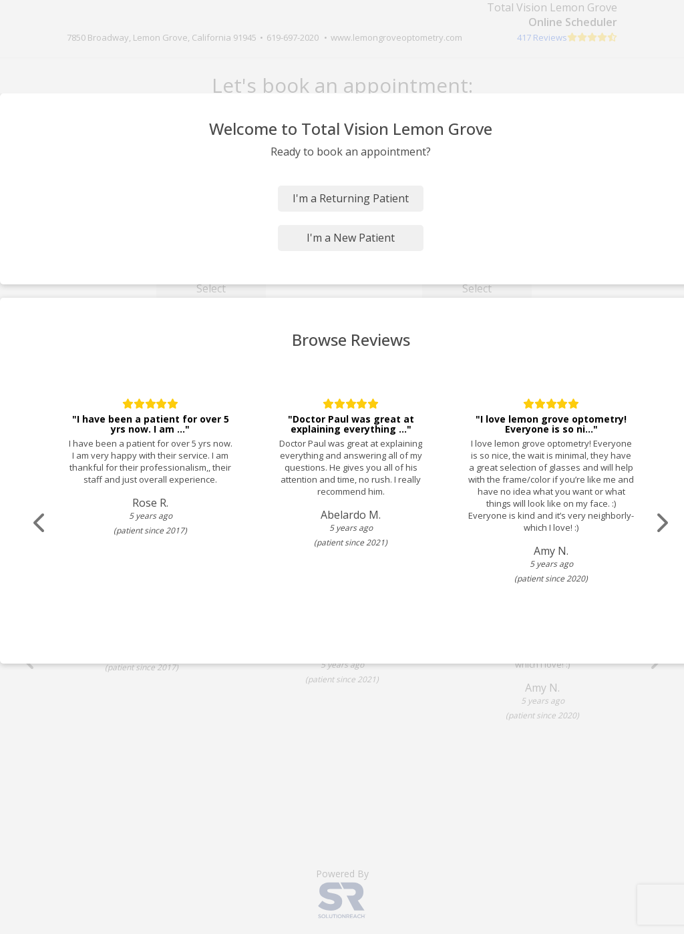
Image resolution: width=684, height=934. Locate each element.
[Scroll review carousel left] (40, 523)
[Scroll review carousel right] (661, 523)
